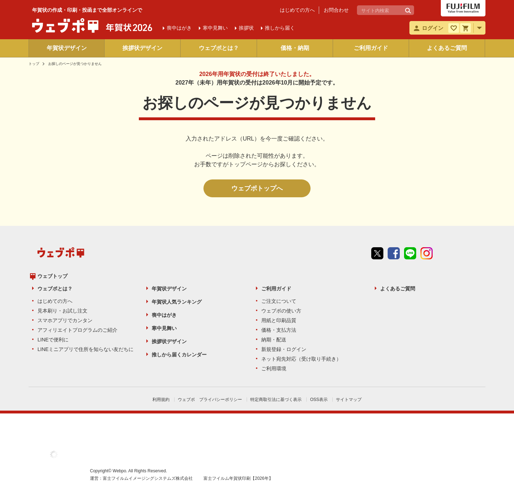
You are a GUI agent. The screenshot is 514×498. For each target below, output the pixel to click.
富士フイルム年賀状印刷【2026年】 (238, 478)
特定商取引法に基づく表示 (276, 399)
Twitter (377, 253)
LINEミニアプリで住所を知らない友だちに (85, 349)
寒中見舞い (164, 328)
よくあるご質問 (447, 48)
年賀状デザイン (67, 48)
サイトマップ (349, 399)
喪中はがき (164, 315)
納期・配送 (273, 339)
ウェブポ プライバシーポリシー (210, 399)
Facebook (394, 253)
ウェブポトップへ (257, 188)
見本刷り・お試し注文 (62, 311)
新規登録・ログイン (283, 349)
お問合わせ (336, 10)
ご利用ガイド (371, 48)
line (410, 253)
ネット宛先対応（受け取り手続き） (301, 359)
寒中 (215, 28)
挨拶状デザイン (142, 48)
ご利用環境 (273, 368)
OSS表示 (319, 399)
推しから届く (280, 28)
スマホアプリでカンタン (64, 320)
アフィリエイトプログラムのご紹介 (77, 330)
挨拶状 (246, 28)
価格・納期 (295, 48)
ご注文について (278, 301)
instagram (426, 253)
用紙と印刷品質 (278, 320)
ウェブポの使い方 (281, 311)
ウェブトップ (52, 276)
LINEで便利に (53, 339)
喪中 (179, 28)
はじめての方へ (297, 10)
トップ (34, 64)
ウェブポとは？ (219, 48)
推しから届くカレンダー (179, 354)
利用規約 (161, 399)
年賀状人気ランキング (177, 302)
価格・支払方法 (278, 330)
